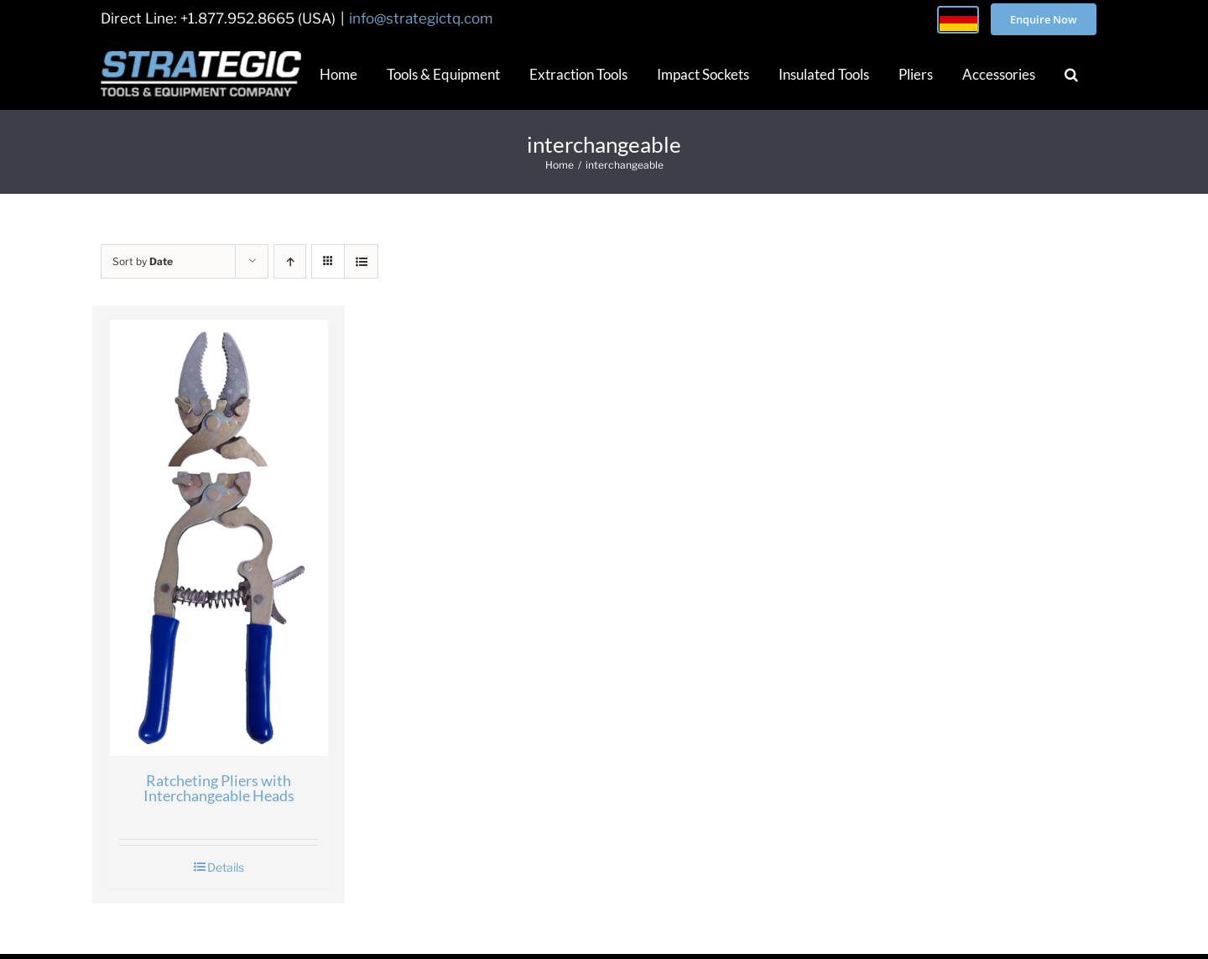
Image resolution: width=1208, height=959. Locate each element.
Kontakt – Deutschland (597, 881)
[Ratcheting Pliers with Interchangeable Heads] (190, 487)
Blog (390, 881)
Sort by (142, 261)
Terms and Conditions (762, 881)
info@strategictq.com (420, 18)
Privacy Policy (903, 881)
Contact (469, 881)
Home (237, 881)
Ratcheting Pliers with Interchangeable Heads (190, 693)
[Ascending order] (289, 261)
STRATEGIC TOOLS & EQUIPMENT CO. (558, 933)
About (315, 881)
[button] (1071, 74)
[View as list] (361, 261)
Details (197, 768)
